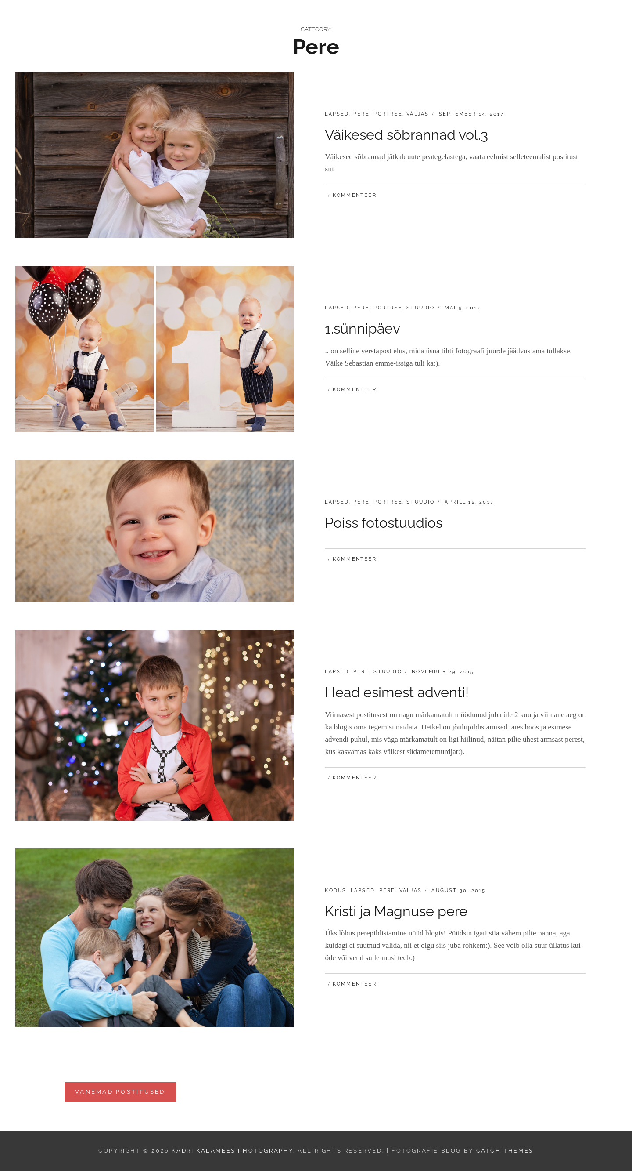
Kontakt (530, 20)
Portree (387, 114)
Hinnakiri (425, 20)
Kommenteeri (356, 195)
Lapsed (337, 114)
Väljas (417, 114)
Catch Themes (505, 1150)
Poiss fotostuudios (383, 523)
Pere (361, 114)
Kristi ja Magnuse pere (396, 911)
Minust (572, 20)
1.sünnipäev (362, 328)
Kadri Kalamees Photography (115, 20)
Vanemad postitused (120, 1091)
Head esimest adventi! (397, 692)
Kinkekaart (478, 20)
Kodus (335, 890)
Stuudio (420, 308)
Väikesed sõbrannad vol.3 (406, 135)
